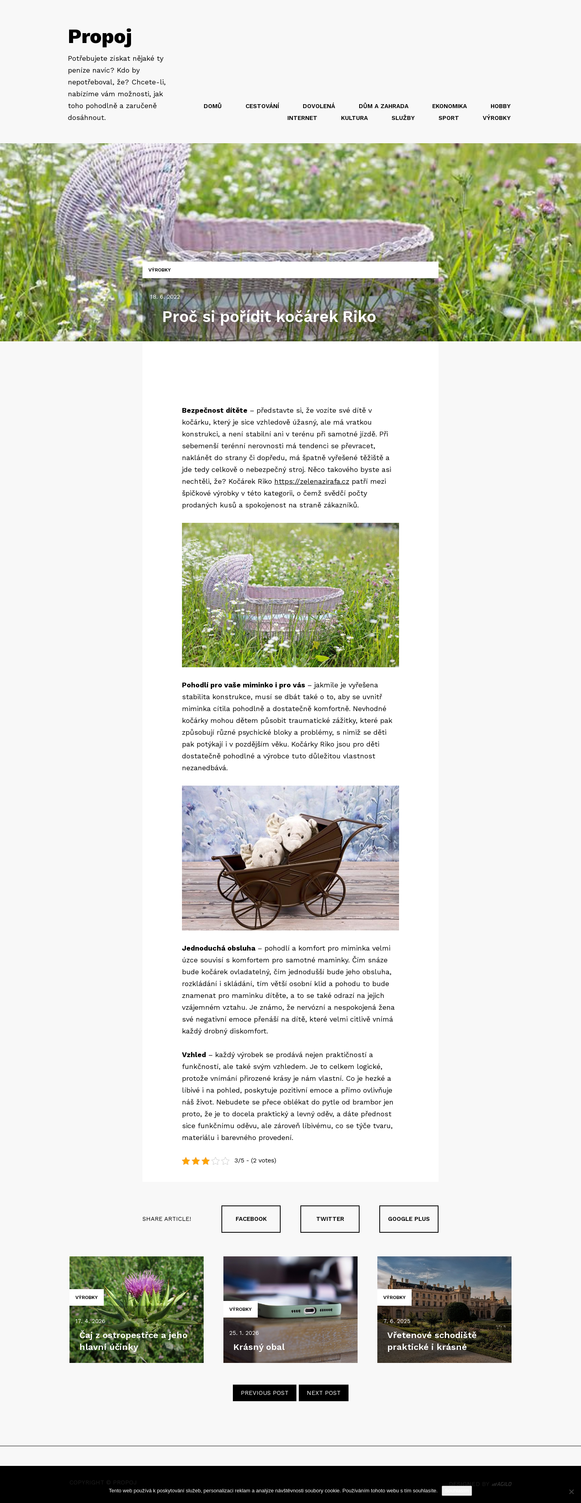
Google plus (409, 1218)
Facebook (251, 1218)
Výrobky (497, 118)
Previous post (265, 1392)
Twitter (330, 1218)
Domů (213, 106)
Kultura (354, 118)
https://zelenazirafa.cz (311, 481)
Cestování (262, 106)
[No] (571, 1492)
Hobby (501, 106)
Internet (302, 118)
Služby (403, 118)
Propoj (100, 36)
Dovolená (319, 106)
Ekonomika (449, 106)
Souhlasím (457, 1491)
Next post (324, 1392)
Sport (449, 118)
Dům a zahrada (384, 106)
